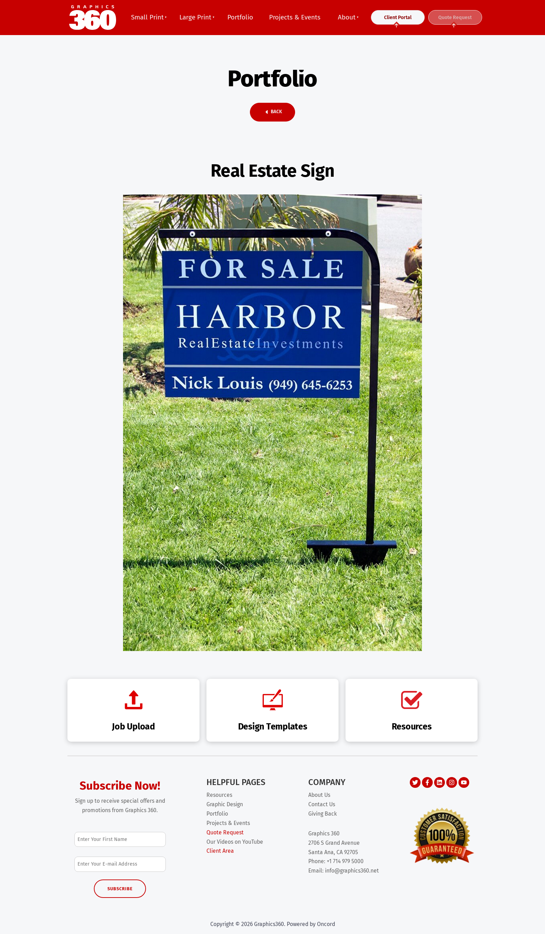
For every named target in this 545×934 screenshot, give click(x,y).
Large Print (195, 17)
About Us (319, 795)
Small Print (147, 17)
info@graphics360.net (352, 870)
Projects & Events (294, 17)
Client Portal (397, 20)
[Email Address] (120, 864)
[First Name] (120, 839)
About (347, 17)
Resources (219, 795)
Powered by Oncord (311, 924)
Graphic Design (224, 804)
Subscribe (120, 888)
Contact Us (321, 804)
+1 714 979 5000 (345, 861)
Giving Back (322, 813)
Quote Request (455, 20)
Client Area (220, 851)
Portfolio (240, 17)
